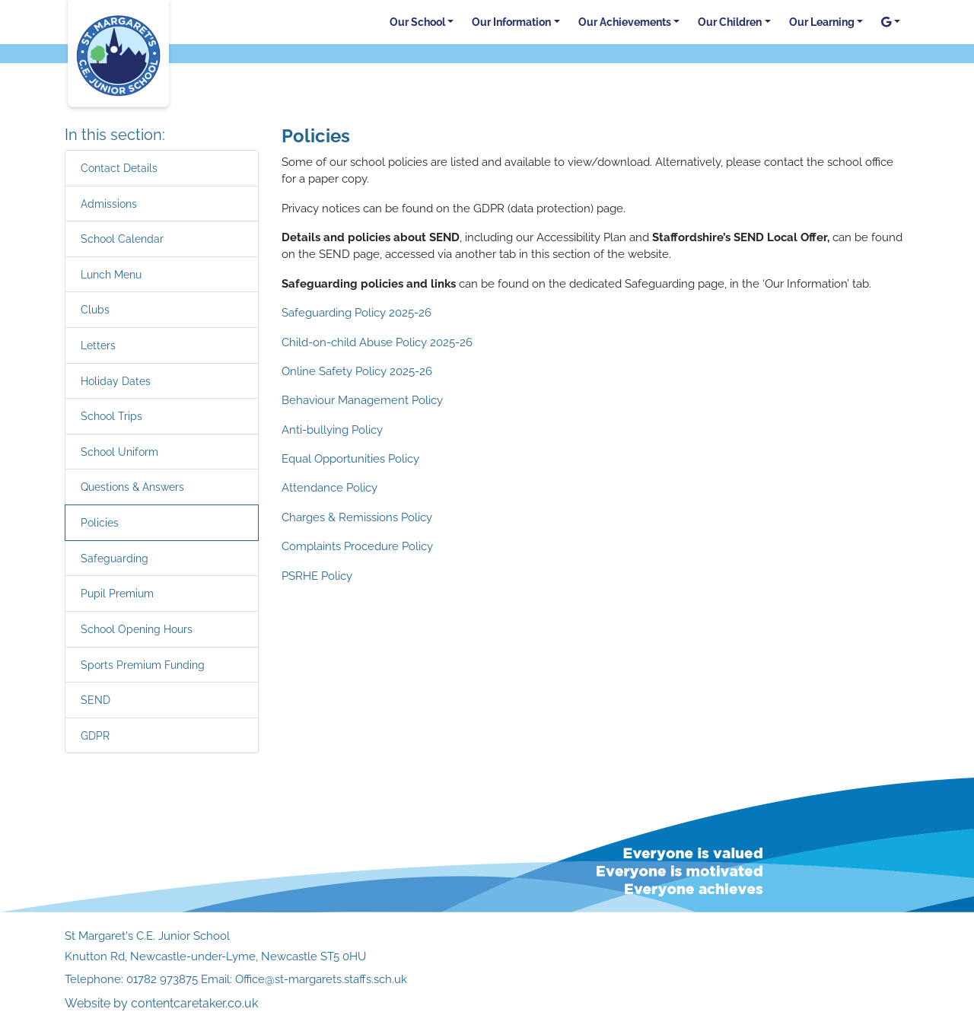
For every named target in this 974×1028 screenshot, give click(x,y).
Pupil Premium (117, 593)
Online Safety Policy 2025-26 (357, 371)
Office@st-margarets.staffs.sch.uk (321, 979)
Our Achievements (624, 22)
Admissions (109, 203)
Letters (98, 345)
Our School (417, 22)
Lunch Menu (111, 274)
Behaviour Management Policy (362, 400)
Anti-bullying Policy (332, 430)
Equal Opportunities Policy (350, 459)
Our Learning (822, 22)
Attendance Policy (329, 488)
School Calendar (122, 238)
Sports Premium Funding (143, 664)
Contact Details (119, 167)
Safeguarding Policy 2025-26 (356, 313)
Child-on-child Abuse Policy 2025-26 (377, 342)
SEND (95, 699)
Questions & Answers (132, 486)
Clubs (95, 309)
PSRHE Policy (317, 576)
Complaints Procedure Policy (357, 546)
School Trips (111, 415)
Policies (100, 522)
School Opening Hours (137, 628)
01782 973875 (162, 979)
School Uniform (119, 451)
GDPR (95, 735)
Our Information (511, 22)
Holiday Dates (116, 380)
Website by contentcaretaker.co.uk (161, 1003)
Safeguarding (114, 558)
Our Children (730, 22)
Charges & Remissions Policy (357, 517)
